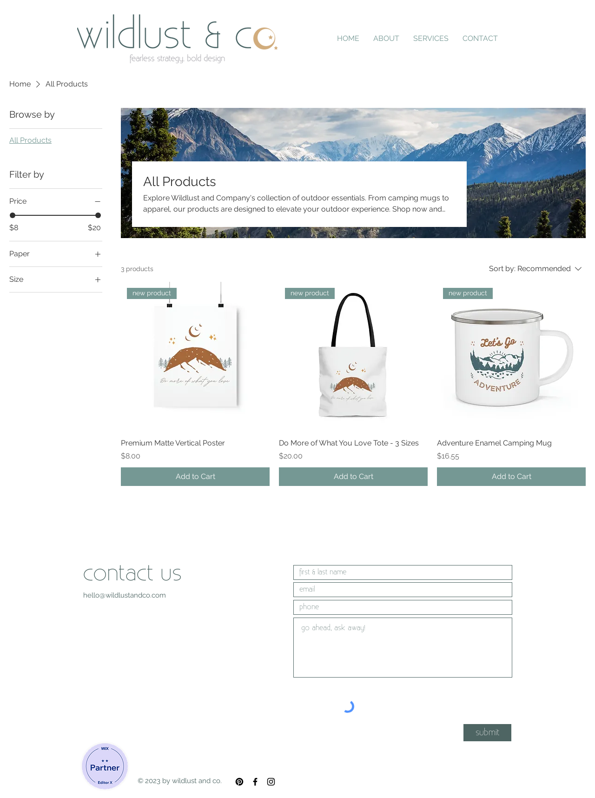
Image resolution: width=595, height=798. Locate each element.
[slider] (12, 215)
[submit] (487, 732)
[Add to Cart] (195, 476)
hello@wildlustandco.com (124, 595)
